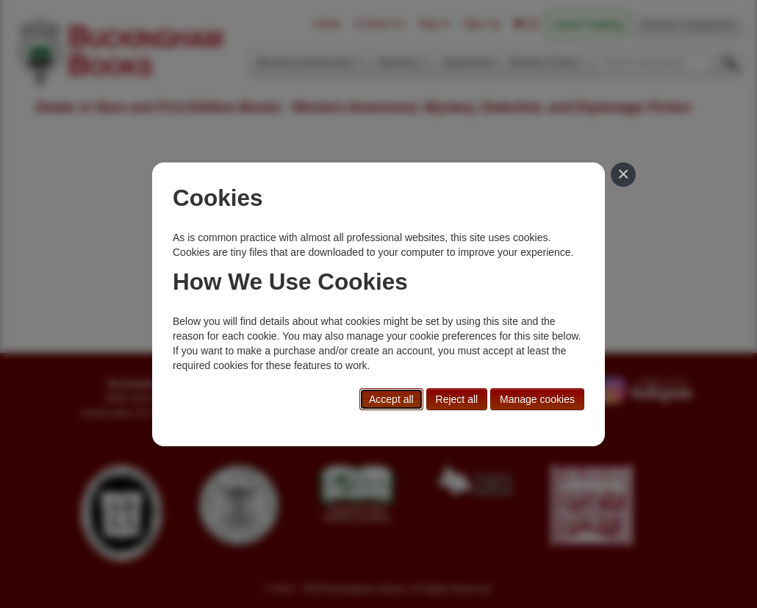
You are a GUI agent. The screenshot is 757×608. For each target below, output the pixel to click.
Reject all (457, 399)
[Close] (623, 174)
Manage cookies (537, 399)
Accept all (391, 399)
